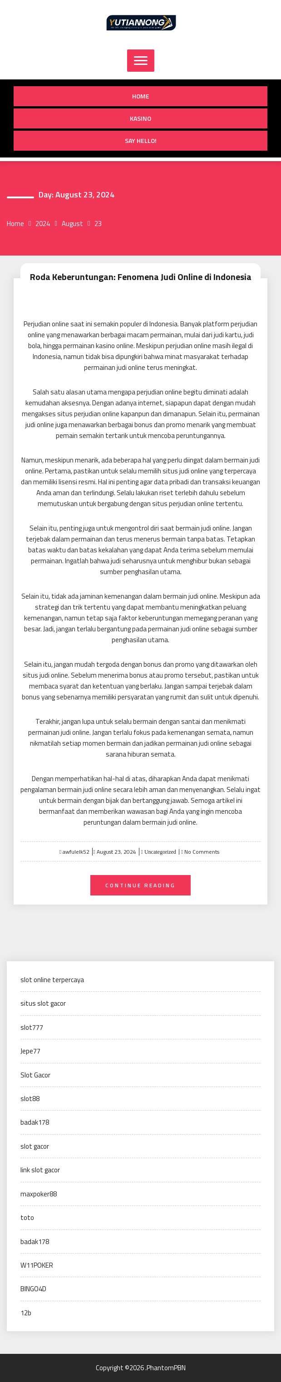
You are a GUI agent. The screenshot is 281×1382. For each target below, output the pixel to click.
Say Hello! (141, 140)
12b (25, 1313)
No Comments (201, 851)
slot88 (29, 1098)
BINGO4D (33, 1289)
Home (140, 96)
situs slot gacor (43, 1003)
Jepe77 (30, 1051)
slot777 (31, 1027)
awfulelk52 (76, 851)
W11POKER (36, 1265)
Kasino (140, 118)
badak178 (34, 1122)
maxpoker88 (38, 1194)
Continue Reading (140, 885)
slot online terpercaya (52, 979)
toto (27, 1217)
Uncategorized (159, 852)
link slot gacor (40, 1170)
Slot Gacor (35, 1075)
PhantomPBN (166, 1367)
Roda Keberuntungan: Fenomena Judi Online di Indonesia (140, 277)
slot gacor (34, 1146)
